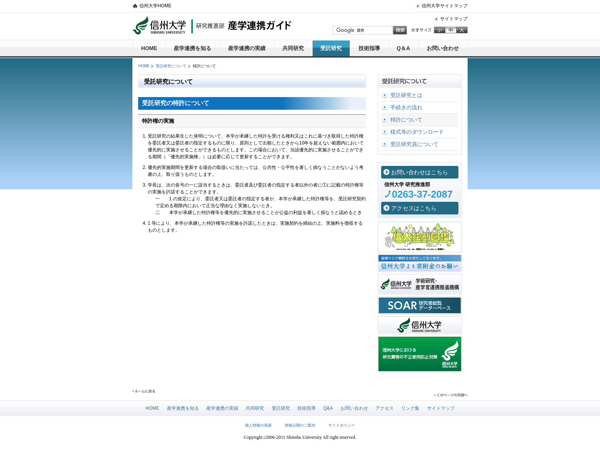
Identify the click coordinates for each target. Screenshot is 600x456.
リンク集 (410, 408)
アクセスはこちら (414, 208)
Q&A (328, 408)
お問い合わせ (443, 48)
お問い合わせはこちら (419, 172)
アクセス (384, 408)
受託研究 (331, 48)
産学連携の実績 (247, 48)
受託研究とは (406, 95)
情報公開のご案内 (300, 425)
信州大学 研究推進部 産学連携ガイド (211, 25)
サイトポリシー (341, 425)
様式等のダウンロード (417, 132)
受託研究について (171, 66)
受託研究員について (414, 144)
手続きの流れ (406, 107)
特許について (406, 120)
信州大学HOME (155, 5)
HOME (149, 48)
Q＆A (403, 48)
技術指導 (369, 48)
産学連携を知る (192, 48)
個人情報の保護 (258, 425)
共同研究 (293, 48)
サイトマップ (454, 18)
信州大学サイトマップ (445, 5)
